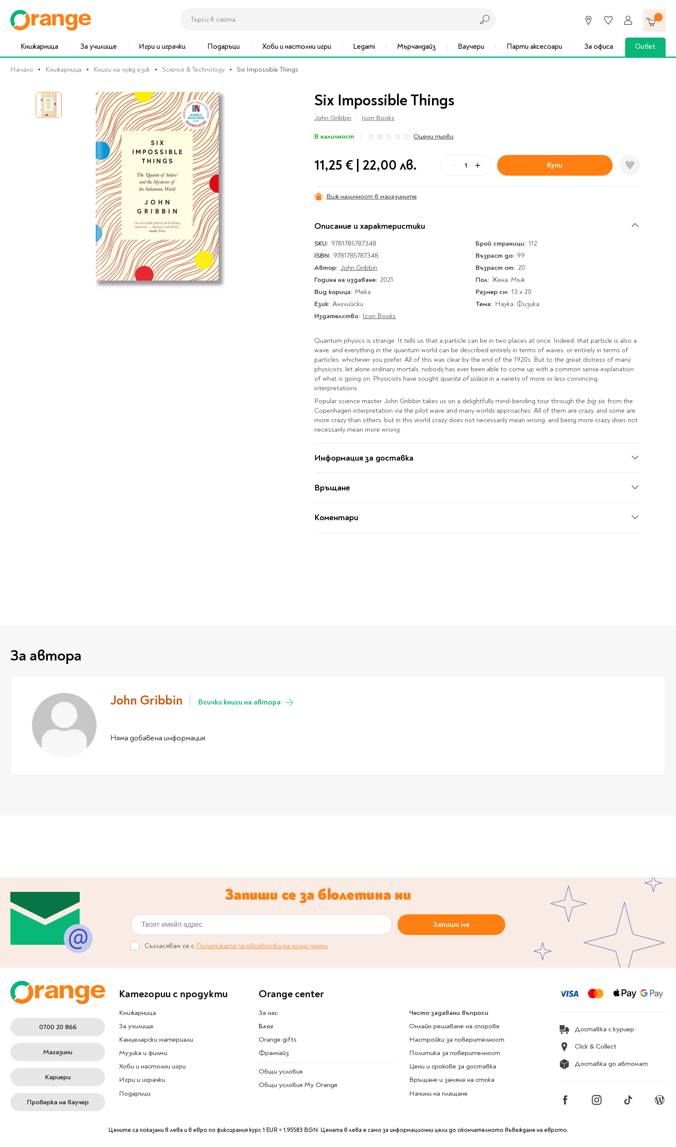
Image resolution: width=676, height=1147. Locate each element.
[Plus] (478, 165)
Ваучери (471, 46)
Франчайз (274, 1053)
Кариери (58, 1077)
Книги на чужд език (122, 69)
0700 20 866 (58, 1027)
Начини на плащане (438, 1093)
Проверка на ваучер (58, 1102)
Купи (555, 165)
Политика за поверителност (454, 1053)
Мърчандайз (416, 46)
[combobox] (324, 19)
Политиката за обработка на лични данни (262, 946)
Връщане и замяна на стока (451, 1079)
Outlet (645, 46)
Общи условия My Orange (298, 1085)
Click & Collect (588, 1047)
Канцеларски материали (156, 1039)
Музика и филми (143, 1053)
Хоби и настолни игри (296, 46)
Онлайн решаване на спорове (454, 1026)
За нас (268, 1012)
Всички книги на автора (246, 702)
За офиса (598, 46)
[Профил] (628, 20)
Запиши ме (451, 924)
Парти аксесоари (534, 46)
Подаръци (223, 46)
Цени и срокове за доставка (452, 1066)
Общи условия (281, 1071)
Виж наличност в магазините (365, 196)
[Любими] (608, 20)
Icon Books (378, 118)
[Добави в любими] (630, 165)
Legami (364, 46)
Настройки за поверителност (456, 1039)
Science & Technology (193, 69)
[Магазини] (588, 20)
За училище (98, 46)
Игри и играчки (162, 46)
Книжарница (39, 46)
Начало (21, 69)
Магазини (57, 1052)
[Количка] (654, 20)
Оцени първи (433, 136)
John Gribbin (332, 118)
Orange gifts (278, 1039)
